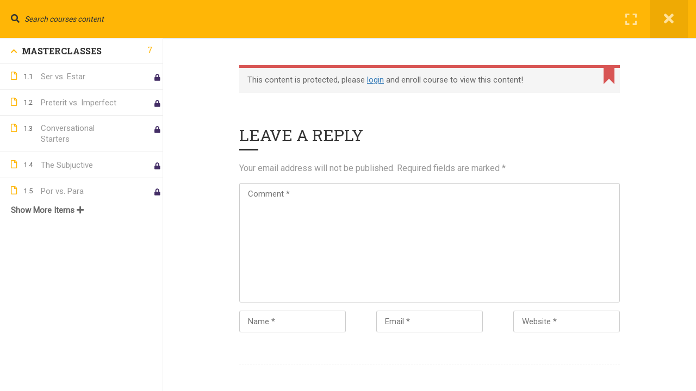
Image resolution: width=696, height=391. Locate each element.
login (375, 80)
